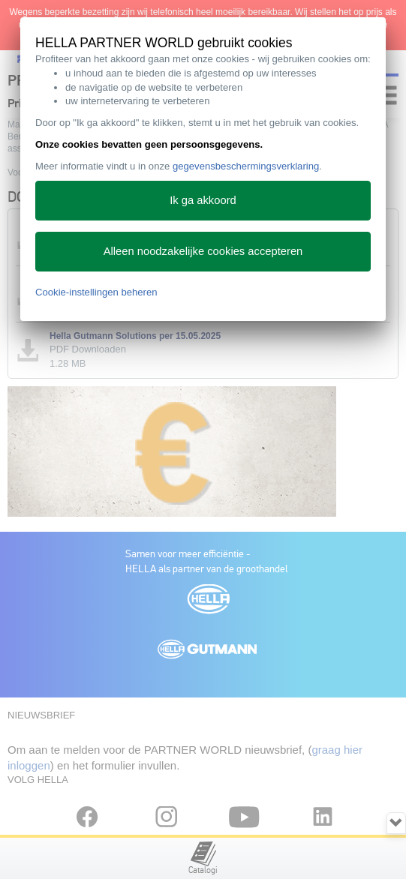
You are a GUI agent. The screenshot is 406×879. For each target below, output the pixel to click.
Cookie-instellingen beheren (96, 292)
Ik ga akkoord (203, 200)
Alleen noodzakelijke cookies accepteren (203, 251)
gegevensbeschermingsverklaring (246, 166)
